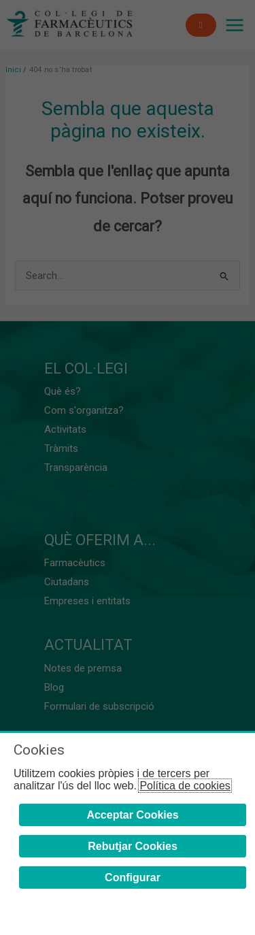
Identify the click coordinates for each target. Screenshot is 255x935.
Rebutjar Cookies (132, 846)
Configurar (132, 877)
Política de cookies (184, 785)
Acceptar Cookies (132, 815)
